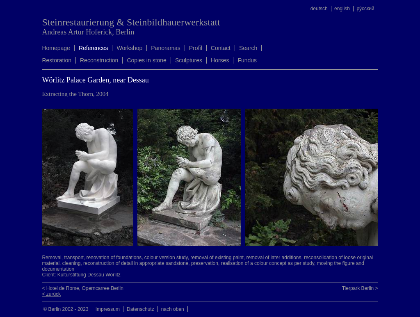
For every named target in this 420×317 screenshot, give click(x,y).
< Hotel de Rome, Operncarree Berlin (82, 288)
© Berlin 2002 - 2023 (65, 309)
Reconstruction (99, 60)
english (342, 8)
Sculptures (188, 60)
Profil (195, 48)
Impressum (108, 309)
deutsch (319, 8)
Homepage (56, 48)
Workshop (129, 48)
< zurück (51, 294)
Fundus (247, 60)
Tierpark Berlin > (360, 288)
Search (248, 48)
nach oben (172, 309)
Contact (221, 48)
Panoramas (165, 48)
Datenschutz (140, 309)
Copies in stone (147, 60)
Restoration (56, 60)
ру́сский (365, 8)
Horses (220, 60)
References (93, 48)
